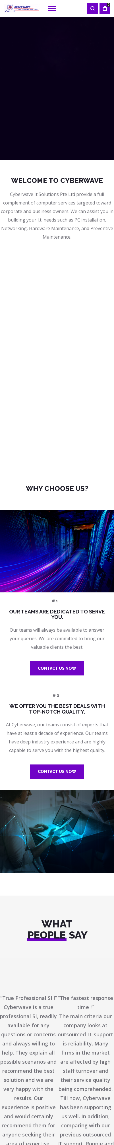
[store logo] (22, 8)
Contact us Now (57, 668)
